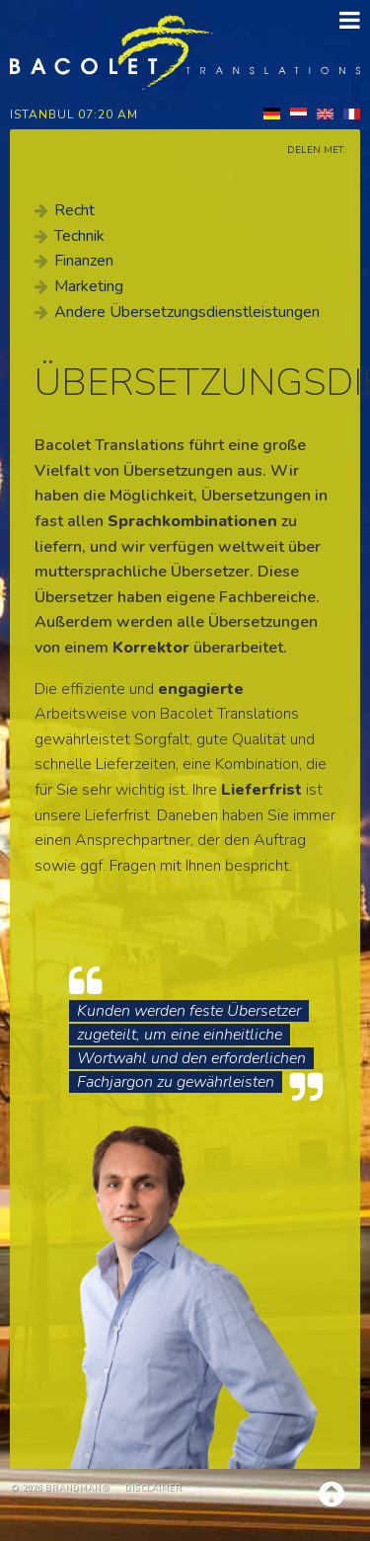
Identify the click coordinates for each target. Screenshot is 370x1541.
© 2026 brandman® (60, 1488)
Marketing (88, 286)
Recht (74, 210)
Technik (79, 236)
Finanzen (83, 260)
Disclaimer (153, 1488)
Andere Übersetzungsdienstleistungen (187, 312)
